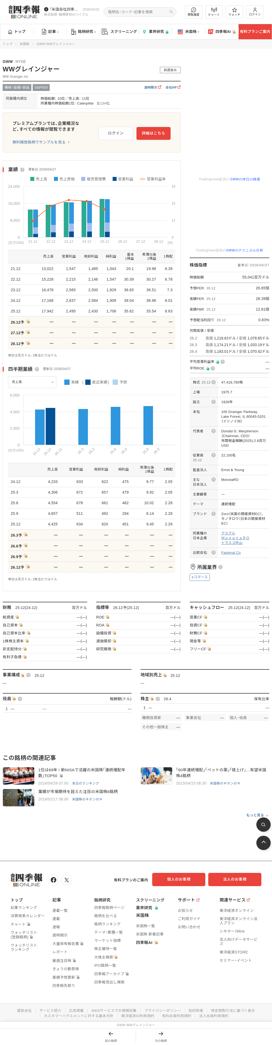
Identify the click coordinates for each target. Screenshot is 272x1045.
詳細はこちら (153, 132)
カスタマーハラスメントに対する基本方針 (77, 1015)
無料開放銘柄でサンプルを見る (39, 142)
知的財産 (197, 1010)
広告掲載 (74, 1010)
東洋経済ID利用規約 (138, 1015)
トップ (17, 31)
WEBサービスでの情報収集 (113, 1010)
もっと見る (255, 815)
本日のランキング (86, 784)
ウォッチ (234, 12)
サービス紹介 (47, 1010)
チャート (214, 12)
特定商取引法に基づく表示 (235, 1010)
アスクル (228, 533)
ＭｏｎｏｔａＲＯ (235, 538)
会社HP (173, 87)
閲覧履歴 (193, 11)
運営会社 (21, 1010)
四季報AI (222, 31)
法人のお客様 (237, 879)
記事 (50, 32)
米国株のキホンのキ (226, 784)
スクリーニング (119, 31)
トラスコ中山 (232, 543)
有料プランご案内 (255, 31)
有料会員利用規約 (178, 1015)
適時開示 (152, 87)
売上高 (17, 382)
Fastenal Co (231, 553)
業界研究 (155, 32)
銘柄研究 (83, 32)
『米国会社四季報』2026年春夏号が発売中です (64, 9)
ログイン (255, 12)
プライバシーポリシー (163, 1010)
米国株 (188, 31)
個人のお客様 (184, 879)
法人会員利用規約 (216, 1015)
